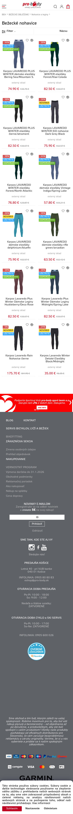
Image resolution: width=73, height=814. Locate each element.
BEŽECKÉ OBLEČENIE (19, 15)
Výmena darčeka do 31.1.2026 (25, 472)
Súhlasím (12, 808)
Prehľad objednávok (18, 454)
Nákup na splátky (16, 491)
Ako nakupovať (15, 486)
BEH (4, 15)
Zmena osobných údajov (21, 449)
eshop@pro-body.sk (37, 580)
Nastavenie (32, 808)
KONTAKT (29, 420)
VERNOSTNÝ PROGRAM (21, 467)
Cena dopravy (14, 496)
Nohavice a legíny (39, 15)
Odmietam (50, 808)
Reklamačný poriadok (19, 481)
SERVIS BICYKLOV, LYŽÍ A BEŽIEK (27, 428)
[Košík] (68, 6)
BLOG (9, 420)
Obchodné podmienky (19, 477)
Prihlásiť (37, 524)
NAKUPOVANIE (16, 459)
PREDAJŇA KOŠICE (36, 563)
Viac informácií (41, 803)
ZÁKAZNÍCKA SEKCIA (19, 441)
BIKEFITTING (14, 437)
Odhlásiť (37, 531)
